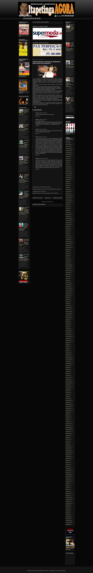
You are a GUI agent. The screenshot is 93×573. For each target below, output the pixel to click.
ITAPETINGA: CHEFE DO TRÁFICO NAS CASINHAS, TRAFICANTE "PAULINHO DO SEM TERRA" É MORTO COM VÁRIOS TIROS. (24, 178)
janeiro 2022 (68, 239)
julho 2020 (68, 274)
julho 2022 (68, 228)
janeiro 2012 (68, 472)
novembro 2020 (69, 266)
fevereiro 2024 (68, 191)
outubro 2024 (68, 175)
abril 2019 (68, 303)
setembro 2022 (68, 224)
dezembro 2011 (69, 474)
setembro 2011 (68, 479)
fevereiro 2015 (68, 400)
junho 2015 (68, 392)
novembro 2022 (69, 220)
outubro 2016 (68, 361)
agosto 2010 (68, 505)
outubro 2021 (68, 245)
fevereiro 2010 (68, 516)
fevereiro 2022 (68, 237)
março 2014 (68, 421)
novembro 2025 (69, 150)
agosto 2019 (68, 295)
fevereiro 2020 (68, 284)
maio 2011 (68, 487)
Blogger (64, 570)
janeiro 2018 (68, 332)
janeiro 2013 (68, 448)
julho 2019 (68, 297)
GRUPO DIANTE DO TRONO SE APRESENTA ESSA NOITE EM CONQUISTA (46, 62)
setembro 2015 (68, 386)
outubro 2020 (68, 268)
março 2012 (68, 468)
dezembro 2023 (69, 195)
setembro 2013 (68, 433)
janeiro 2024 (68, 193)
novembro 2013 (69, 429)
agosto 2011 (68, 481)
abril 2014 (68, 419)
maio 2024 (68, 185)
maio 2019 (68, 301)
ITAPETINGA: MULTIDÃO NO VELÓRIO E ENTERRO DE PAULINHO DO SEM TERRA (24, 242)
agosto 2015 (68, 388)
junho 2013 (68, 439)
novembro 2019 (69, 290)
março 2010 (68, 514)
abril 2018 (68, 326)
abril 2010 (68, 512)
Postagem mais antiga (57, 197)
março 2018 (68, 328)
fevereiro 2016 (68, 377)
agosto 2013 (68, 435)
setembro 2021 (68, 247)
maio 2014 (68, 417)
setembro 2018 (68, 317)
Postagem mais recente (37, 197)
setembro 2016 (68, 363)
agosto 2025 (68, 156)
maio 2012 (68, 464)
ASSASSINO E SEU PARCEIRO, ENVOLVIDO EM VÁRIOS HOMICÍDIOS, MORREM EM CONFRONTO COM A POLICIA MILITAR (24, 211)
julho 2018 (68, 321)
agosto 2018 (68, 319)
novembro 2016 (69, 359)
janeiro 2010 (68, 518)
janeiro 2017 (68, 355)
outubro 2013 (68, 431)
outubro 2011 (68, 477)
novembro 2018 (69, 313)
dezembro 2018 (69, 311)
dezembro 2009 (69, 520)
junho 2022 (68, 229)
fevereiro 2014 (68, 423)
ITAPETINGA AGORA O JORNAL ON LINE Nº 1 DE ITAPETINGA (24, 112)
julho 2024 (68, 181)
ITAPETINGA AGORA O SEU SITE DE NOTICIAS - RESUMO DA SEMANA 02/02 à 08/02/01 (24, 127)
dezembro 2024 (69, 171)
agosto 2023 (68, 202)
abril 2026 (68, 140)
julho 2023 (68, 204)
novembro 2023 (69, 197)
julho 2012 (68, 460)
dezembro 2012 (69, 450)
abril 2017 (68, 350)
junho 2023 (68, 206)
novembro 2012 (69, 452)
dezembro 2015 (69, 381)
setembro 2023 (68, 200)
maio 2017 (68, 348)
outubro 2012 (68, 454)
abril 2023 (68, 210)
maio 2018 (68, 324)
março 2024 (68, 189)
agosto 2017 (68, 342)
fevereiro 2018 (68, 330)
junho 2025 (68, 160)
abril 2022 (68, 233)
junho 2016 (68, 369)
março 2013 (68, 445)
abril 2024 (68, 187)
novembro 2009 (69, 522)
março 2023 (68, 212)
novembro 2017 (69, 336)
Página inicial (47, 197)
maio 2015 (68, 394)
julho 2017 (68, 344)
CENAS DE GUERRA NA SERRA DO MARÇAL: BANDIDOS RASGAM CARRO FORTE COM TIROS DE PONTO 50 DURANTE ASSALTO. (24, 160)
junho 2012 (68, 462)
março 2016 (68, 375)
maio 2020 (68, 278)
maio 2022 (68, 231)
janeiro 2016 (68, 379)
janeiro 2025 (68, 169)
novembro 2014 (69, 406)
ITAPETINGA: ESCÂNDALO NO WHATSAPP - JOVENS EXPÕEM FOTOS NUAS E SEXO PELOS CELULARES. (24, 144)
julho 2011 (68, 483)
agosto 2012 (68, 458)
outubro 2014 (68, 408)
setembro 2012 (68, 456)
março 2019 (68, 305)
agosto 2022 (68, 226)
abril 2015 (68, 396)
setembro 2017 (68, 340)
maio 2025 (68, 162)
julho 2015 (68, 390)
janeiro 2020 (68, 286)
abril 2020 (68, 280)
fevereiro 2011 (68, 493)
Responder (37, 125)
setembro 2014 (68, 410)
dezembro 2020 (69, 264)
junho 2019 (68, 299)
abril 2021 (68, 257)
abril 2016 (68, 373)
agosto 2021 (68, 249)
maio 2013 (68, 441)
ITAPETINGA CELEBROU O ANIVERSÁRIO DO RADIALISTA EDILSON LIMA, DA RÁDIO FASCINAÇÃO (70, 82)
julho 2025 (68, 158)
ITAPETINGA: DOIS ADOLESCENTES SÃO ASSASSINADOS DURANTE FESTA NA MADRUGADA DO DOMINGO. (24, 195)
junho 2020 (68, 276)
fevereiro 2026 (68, 144)
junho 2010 (68, 508)
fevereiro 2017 (68, 353)
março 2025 (68, 166)
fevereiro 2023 (68, 214)
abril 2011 (68, 489)
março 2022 (68, 235)
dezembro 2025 (69, 148)
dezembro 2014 (69, 404)
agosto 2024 (68, 179)
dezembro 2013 (69, 427)
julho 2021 (68, 251)
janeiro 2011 (68, 495)
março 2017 (68, 352)
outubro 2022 (68, 222)
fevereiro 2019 (68, 307)
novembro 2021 (69, 243)
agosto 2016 (68, 365)
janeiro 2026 (68, 146)
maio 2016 (68, 371)
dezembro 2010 (69, 497)
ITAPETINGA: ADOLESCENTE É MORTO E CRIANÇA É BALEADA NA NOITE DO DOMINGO (24, 257)
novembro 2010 (69, 499)
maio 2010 (68, 510)
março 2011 (68, 491)
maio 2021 (68, 255)
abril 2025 (68, 164)
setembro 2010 (68, 503)
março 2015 (68, 398)
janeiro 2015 (68, 402)
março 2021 (68, 259)
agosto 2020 (68, 272)
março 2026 (68, 142)
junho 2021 (68, 253)
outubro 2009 (68, 524)
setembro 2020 (68, 270)
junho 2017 (68, 346)
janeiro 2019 (68, 309)
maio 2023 (68, 208)
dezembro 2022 (69, 218)
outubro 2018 (68, 315)
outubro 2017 (68, 338)
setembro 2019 (68, 293)
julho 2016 (68, 367)
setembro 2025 (68, 154)
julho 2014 (68, 414)
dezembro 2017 (69, 334)
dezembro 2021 (69, 241)
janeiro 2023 (68, 216)
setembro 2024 (68, 177)
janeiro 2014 (68, 425)
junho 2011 (68, 485)
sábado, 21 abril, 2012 (43, 112)
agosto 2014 (68, 412)
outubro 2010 (68, 501)
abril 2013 (68, 443)
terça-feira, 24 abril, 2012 (43, 158)
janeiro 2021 (68, 262)
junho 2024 (68, 183)
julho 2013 (68, 437)
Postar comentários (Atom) (48, 201)
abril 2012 (68, 466)
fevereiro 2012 (68, 470)
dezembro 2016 (69, 357)
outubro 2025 (68, 152)
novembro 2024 (69, 173)
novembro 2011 (69, 476)
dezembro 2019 (69, 288)
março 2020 (68, 282)
